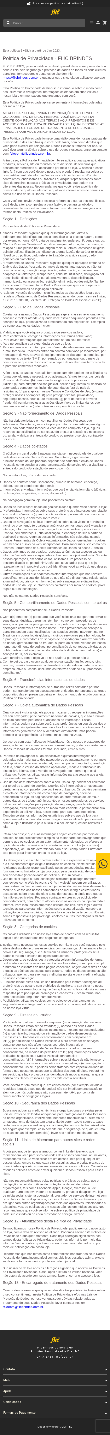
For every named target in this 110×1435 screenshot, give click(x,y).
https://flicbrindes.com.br (21, 77)
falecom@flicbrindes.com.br (30, 153)
